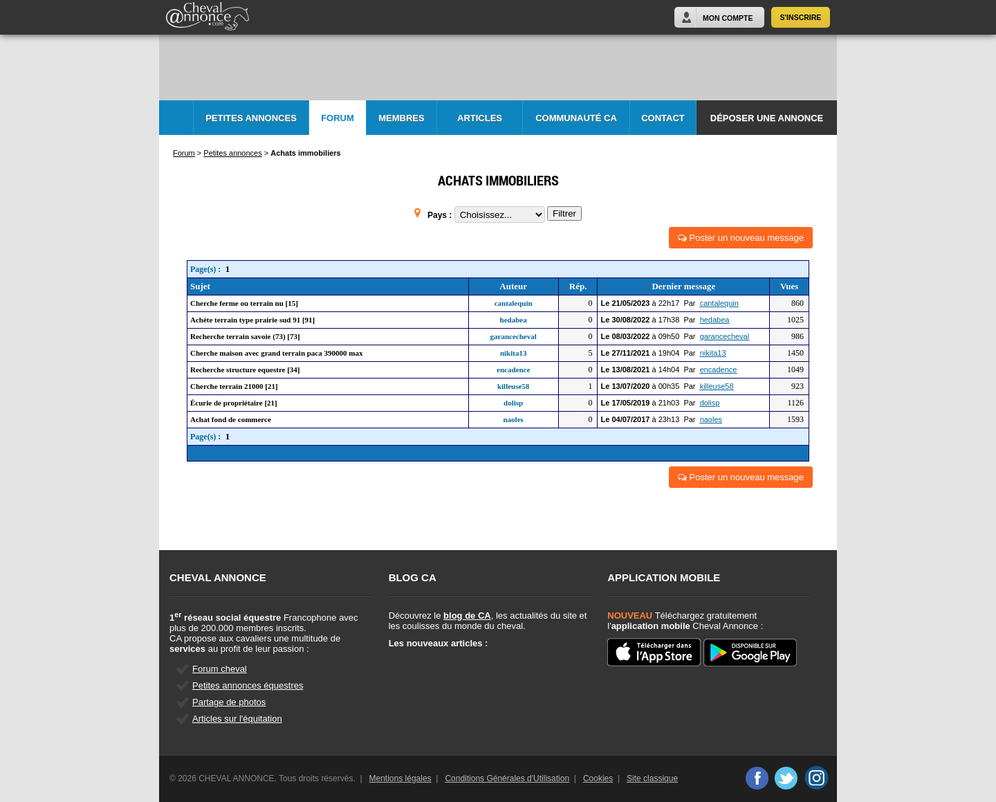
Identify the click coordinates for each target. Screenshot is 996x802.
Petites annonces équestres (247, 685)
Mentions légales (400, 778)
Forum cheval (219, 669)
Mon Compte (728, 18)
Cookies (598, 778)
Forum (337, 118)
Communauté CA (576, 118)
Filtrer (564, 213)
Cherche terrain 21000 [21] (234, 386)
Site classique (652, 778)
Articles (479, 118)
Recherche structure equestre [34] (245, 369)
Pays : (440, 215)
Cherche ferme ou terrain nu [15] (244, 303)
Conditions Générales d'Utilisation (507, 778)
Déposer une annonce (766, 118)
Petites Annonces (251, 118)
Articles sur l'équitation (237, 718)
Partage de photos (229, 702)
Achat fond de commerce (230, 419)
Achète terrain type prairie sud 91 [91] (252, 320)
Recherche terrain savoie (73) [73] (245, 336)
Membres (401, 118)
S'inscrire (801, 17)
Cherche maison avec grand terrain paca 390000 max (276, 353)
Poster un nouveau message (741, 238)
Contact (663, 118)
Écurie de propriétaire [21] (233, 403)
